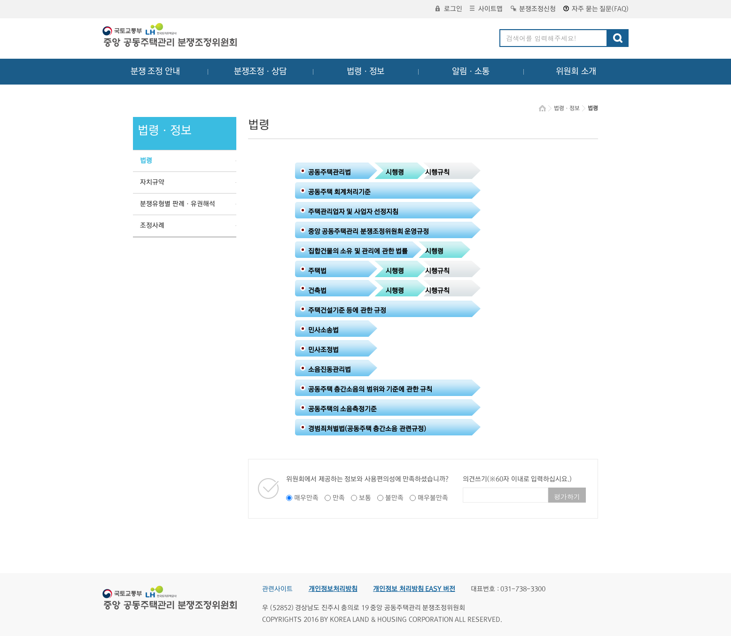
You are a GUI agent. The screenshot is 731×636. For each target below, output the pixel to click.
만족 (339, 498)
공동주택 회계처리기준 (339, 192)
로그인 (448, 9)
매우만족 (306, 498)
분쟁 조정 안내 (155, 71)
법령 (146, 160)
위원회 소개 (576, 71)
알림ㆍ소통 (471, 71)
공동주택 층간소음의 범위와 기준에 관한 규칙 (370, 389)
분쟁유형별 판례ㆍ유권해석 (177, 204)
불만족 (394, 498)
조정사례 (152, 225)
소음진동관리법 (329, 369)
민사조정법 (323, 350)
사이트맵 (486, 9)
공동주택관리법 (329, 172)
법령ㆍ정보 (365, 71)
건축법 (317, 291)
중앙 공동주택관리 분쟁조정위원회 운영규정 (368, 231)
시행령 (395, 172)
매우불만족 (433, 498)
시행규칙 (437, 172)
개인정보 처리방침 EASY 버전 (414, 589)
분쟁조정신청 (533, 9)
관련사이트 (277, 589)
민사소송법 (323, 330)
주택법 (317, 271)
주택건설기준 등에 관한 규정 (347, 310)
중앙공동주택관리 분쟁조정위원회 (170, 36)
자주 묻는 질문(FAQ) (596, 9)
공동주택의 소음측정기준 (342, 409)
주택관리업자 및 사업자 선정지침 (353, 212)
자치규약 (152, 182)
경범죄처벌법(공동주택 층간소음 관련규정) (367, 429)
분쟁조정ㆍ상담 (260, 71)
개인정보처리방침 (333, 589)
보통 (365, 498)
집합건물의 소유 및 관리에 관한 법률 (358, 251)
